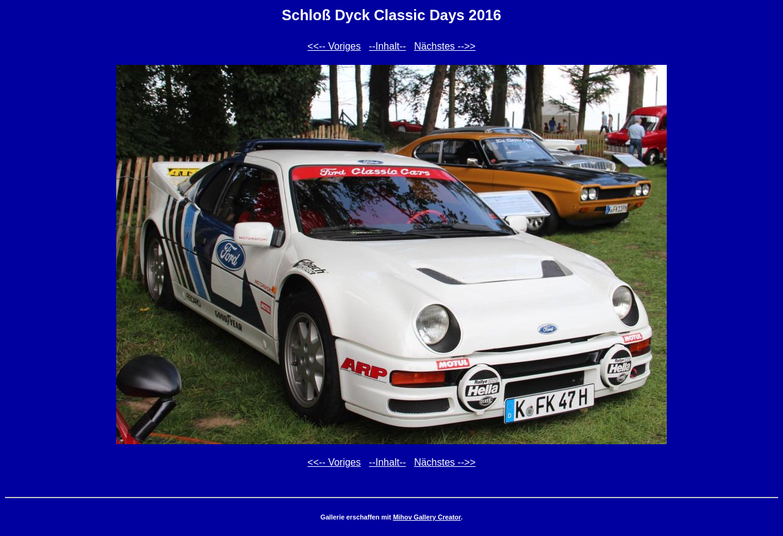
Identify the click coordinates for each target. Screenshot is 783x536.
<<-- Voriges (334, 46)
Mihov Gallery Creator (427, 517)
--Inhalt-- (387, 46)
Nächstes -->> (444, 46)
